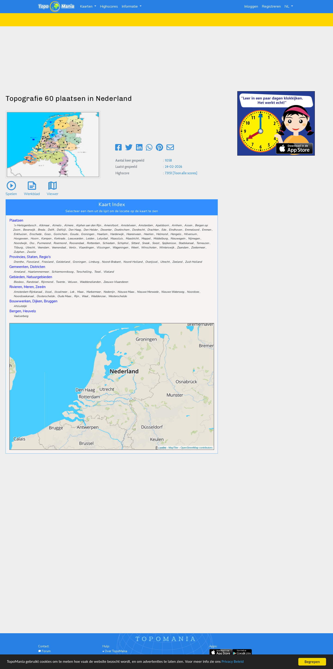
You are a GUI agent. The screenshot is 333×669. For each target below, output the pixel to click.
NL (287, 6)
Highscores (109, 6)
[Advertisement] (166, 58)
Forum (44, 651)
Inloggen (251, 6)
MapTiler (173, 447)
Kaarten (86, 6)
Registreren (271, 6)
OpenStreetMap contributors (197, 447)
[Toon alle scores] (185, 173)
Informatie (130, 6)
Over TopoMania (116, 651)
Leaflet (162, 447)
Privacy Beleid (233, 662)
